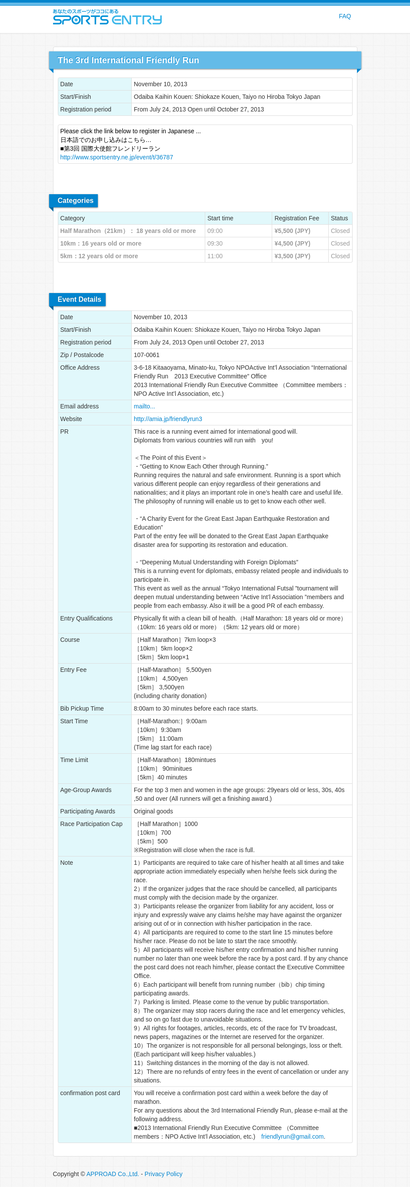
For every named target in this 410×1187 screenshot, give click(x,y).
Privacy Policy (164, 1173)
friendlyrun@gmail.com (292, 1136)
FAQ (345, 16)
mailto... (144, 406)
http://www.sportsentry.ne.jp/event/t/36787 (116, 157)
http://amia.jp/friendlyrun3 (168, 418)
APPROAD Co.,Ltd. (113, 1173)
